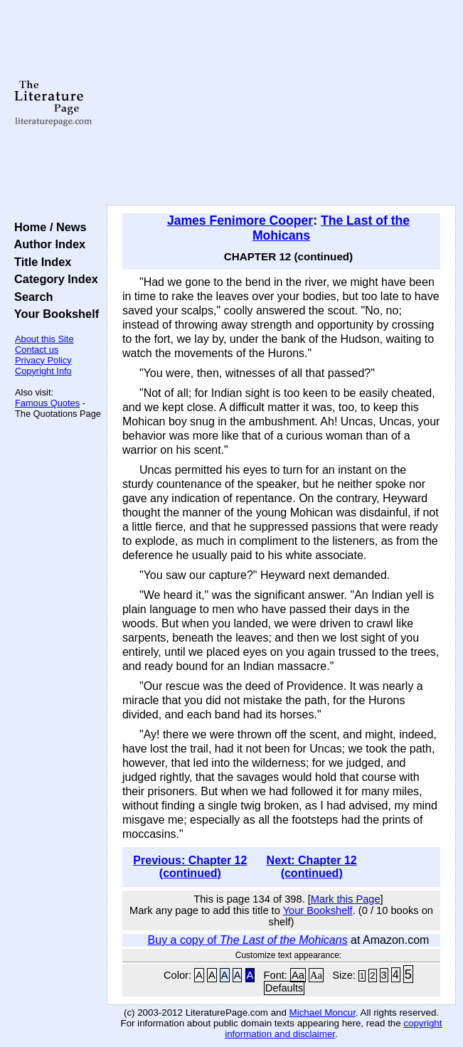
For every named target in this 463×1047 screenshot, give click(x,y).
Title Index (39, 261)
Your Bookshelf (53, 313)
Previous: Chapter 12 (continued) (190, 866)
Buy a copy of (248, 940)
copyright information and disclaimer (333, 1028)
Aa (298, 975)
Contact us (36, 349)
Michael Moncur (322, 1012)
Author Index (46, 244)
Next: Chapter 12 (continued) (312, 866)
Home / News (47, 226)
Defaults (284, 988)
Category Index (53, 278)
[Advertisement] (281, 103)
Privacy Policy (43, 360)
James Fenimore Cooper (240, 220)
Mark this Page (345, 899)
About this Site (44, 339)
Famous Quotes (47, 403)
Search (30, 296)
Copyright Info (43, 371)
